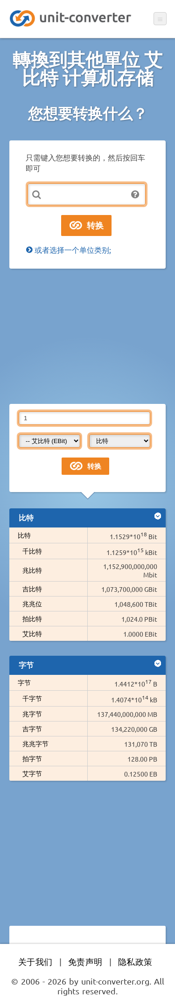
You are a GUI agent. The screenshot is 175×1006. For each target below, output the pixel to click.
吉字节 (35, 728)
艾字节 (32, 773)
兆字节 (35, 713)
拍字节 (32, 758)
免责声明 (85, 961)
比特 (24, 535)
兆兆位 (32, 603)
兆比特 (32, 570)
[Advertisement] (87, 336)
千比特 (32, 551)
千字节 (32, 698)
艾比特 (32, 633)
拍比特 (32, 618)
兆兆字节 (35, 743)
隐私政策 (135, 961)
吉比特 (32, 588)
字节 (24, 682)
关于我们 (35, 961)
